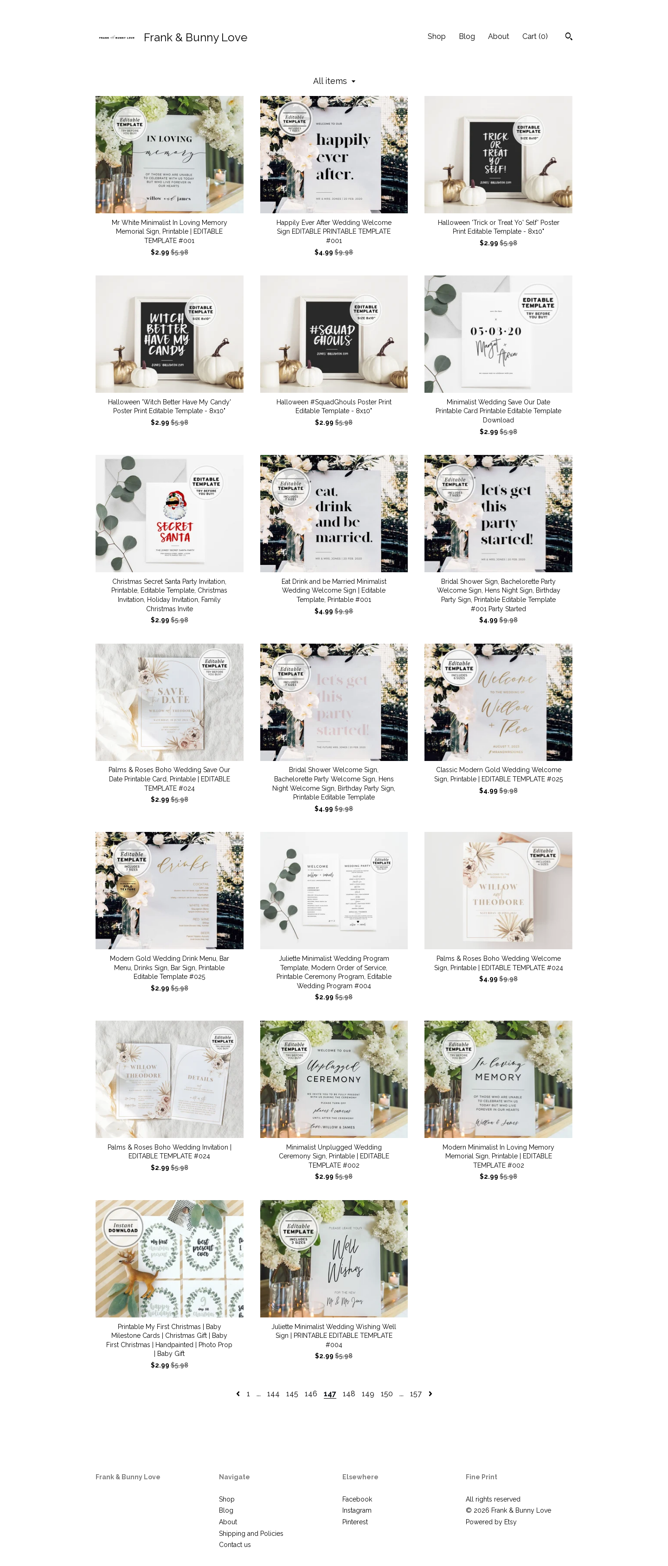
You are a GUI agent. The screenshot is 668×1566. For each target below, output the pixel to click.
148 (349, 1393)
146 (311, 1393)
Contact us (235, 1544)
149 (368, 1393)
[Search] (568, 37)
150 (387, 1393)
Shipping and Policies (251, 1533)
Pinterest (355, 1522)
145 (292, 1393)
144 (273, 1393)
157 (416, 1393)
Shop (437, 36)
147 (330, 1393)
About (498, 36)
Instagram (357, 1510)
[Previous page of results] (239, 1393)
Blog (467, 36)
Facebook (357, 1499)
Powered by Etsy (491, 1522)
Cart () (535, 36)
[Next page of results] (430, 1393)
